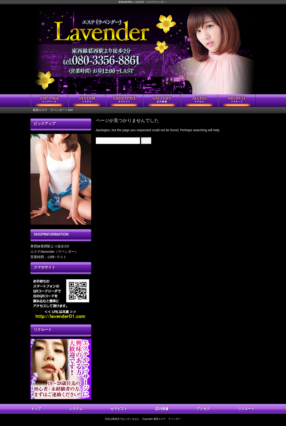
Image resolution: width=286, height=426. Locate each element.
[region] (60, 179)
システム (76, 409)
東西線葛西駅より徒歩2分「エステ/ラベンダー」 (143, 2)
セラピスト (119, 409)
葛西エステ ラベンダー (167, 418)
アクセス (203, 409)
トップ (36, 409)
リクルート (246, 409)
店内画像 (162, 409)
